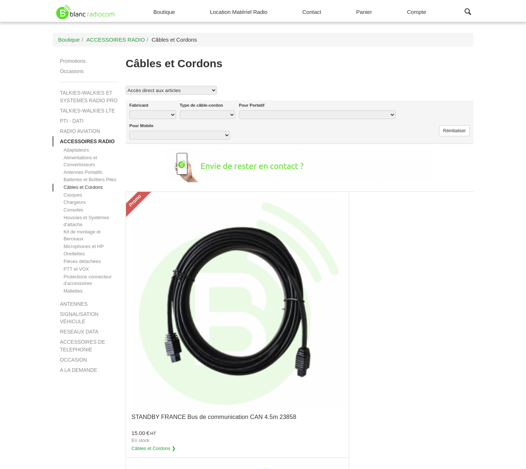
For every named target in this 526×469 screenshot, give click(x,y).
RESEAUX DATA (79, 332)
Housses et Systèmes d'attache (86, 221)
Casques (73, 195)
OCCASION (73, 360)
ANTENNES (74, 304)
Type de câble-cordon (201, 105)
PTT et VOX (76, 269)
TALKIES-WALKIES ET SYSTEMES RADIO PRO (89, 96)
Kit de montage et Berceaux (82, 235)
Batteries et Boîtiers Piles (90, 179)
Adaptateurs (76, 150)
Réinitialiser (454, 130)
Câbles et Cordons (83, 187)
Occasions (72, 71)
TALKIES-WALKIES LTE (87, 111)
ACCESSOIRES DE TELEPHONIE (82, 345)
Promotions (72, 61)
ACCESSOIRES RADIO (87, 141)
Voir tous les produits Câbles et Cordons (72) (412, 90)
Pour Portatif (251, 105)
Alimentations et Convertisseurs (80, 161)
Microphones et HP (84, 246)
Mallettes (73, 291)
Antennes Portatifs (83, 172)
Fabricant (138, 105)
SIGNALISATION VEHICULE (79, 317)
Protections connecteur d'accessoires (88, 280)
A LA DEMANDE (78, 370)
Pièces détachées (82, 261)
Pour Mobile (141, 125)
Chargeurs (74, 202)
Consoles (73, 210)
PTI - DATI (72, 121)
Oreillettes (74, 253)
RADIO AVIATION (80, 131)
